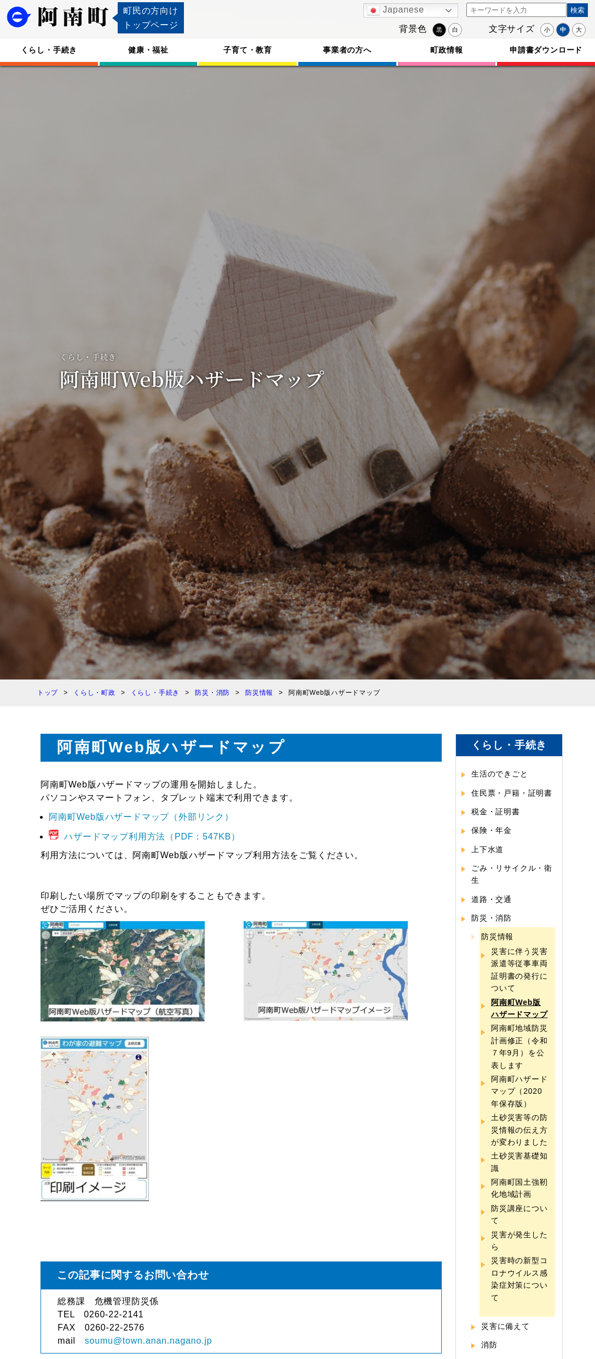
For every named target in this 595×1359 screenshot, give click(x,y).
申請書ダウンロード (546, 49)
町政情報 (446, 49)
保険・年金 (491, 830)
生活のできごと (499, 773)
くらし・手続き (49, 49)
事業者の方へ (347, 49)
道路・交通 (491, 899)
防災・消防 (491, 917)
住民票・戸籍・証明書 (511, 793)
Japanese (395, 10)
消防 (489, 1344)
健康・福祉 (148, 49)
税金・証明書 (495, 811)
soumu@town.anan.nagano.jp (148, 1340)
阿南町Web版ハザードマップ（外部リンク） (141, 816)
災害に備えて (505, 1326)
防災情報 (497, 936)
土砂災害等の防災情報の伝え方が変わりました (519, 1129)
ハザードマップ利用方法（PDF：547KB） (152, 836)
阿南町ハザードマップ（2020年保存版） (519, 1091)
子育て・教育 (247, 49)
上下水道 (487, 849)
